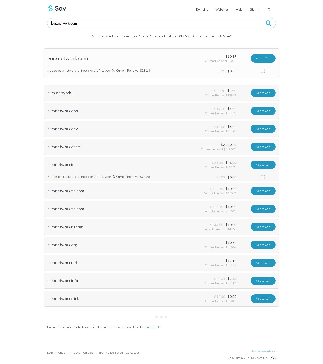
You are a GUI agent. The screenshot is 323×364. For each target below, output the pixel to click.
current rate (153, 327)
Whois (61, 352)
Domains (202, 9)
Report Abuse (105, 352)
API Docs (74, 352)
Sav (57, 8)
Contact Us (133, 352)
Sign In (255, 9)
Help (239, 9)
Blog (120, 352)
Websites (222, 9)
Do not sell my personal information (264, 351)
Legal (50, 352)
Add (263, 58)
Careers (88, 352)
